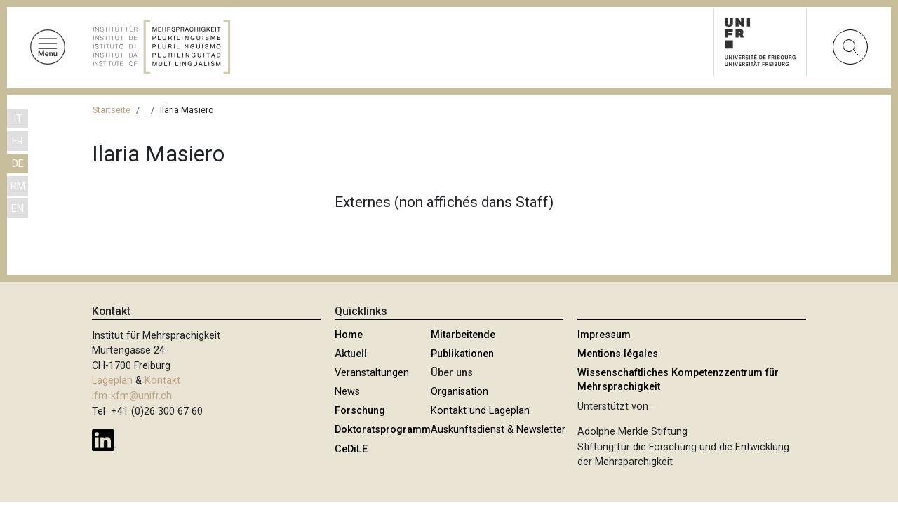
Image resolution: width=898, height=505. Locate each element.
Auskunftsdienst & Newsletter (498, 430)
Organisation (459, 392)
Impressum (604, 335)
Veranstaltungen (372, 373)
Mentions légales (617, 354)
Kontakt (162, 380)
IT (17, 119)
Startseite (111, 110)
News (347, 392)
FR (17, 141)
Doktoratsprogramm (383, 430)
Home (349, 335)
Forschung (360, 411)
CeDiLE (351, 449)
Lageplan (112, 380)
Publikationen (462, 354)
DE (18, 164)
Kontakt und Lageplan (480, 411)
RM (18, 186)
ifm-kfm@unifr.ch (132, 396)
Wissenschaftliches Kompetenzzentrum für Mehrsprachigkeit (678, 380)
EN (17, 209)
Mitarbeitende (463, 335)
